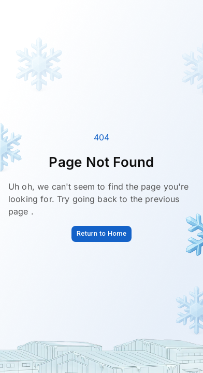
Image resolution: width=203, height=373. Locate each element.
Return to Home (102, 233)
